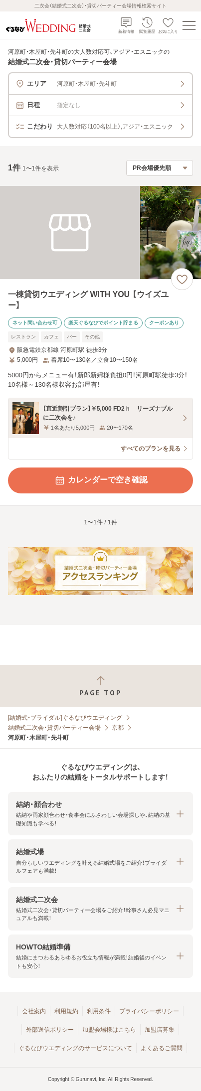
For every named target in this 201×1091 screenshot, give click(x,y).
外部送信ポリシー (50, 1029)
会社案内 (34, 1011)
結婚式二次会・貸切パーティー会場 (54, 727)
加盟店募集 (160, 1029)
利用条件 (99, 1011)
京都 (118, 727)
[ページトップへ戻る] (100, 686)
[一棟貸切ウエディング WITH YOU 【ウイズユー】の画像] (100, 232)
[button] (100, 813)
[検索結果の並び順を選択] (159, 168)
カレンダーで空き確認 (101, 480)
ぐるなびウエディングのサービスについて (75, 1048)
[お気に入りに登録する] (182, 279)
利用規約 (66, 1011)
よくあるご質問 (162, 1048)
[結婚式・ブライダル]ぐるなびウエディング (65, 717)
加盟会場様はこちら (109, 1029)
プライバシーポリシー (149, 1011)
